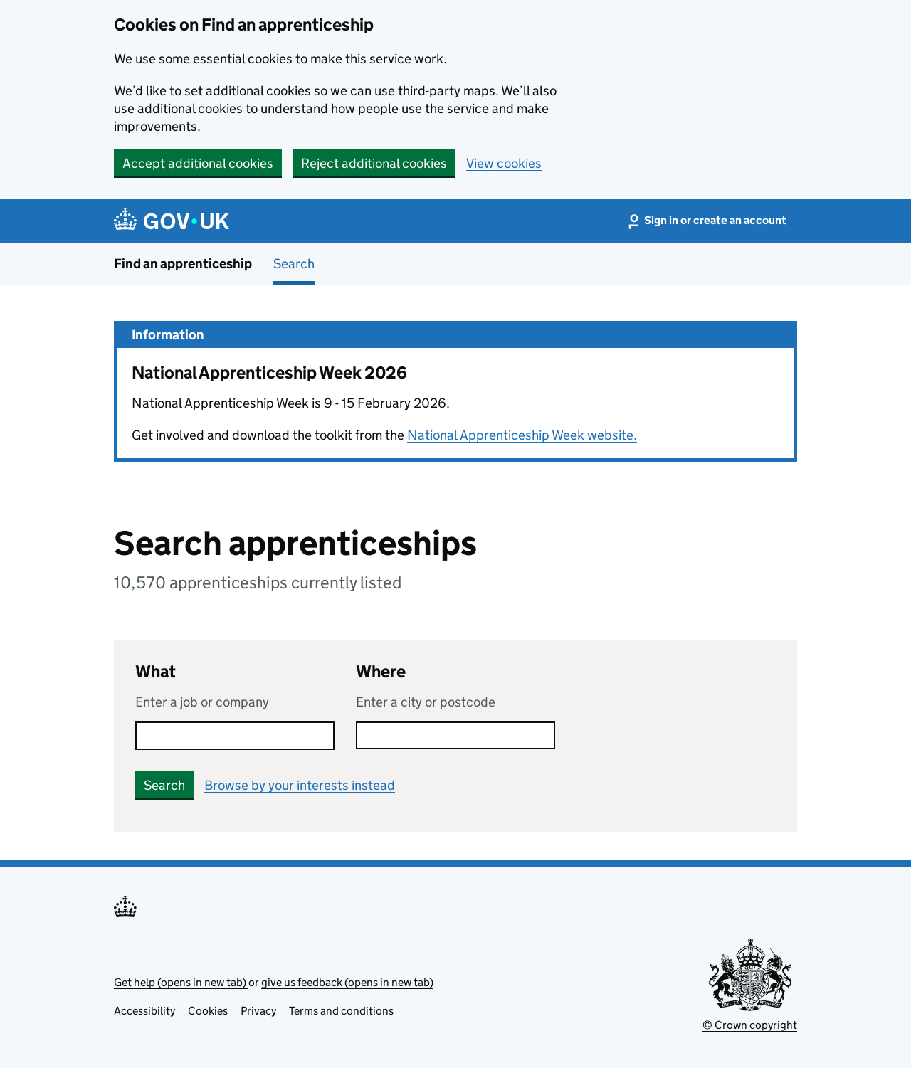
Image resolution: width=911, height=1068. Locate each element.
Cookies (208, 1010)
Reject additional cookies (374, 163)
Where (381, 671)
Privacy (258, 1010)
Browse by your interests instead (299, 785)
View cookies (504, 163)
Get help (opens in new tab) (181, 982)
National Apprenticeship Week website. (522, 435)
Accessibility (144, 1010)
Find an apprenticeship (183, 263)
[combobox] (455, 735)
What (155, 671)
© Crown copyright (749, 1025)
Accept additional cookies (197, 163)
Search (294, 263)
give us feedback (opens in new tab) (347, 982)
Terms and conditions (341, 1010)
